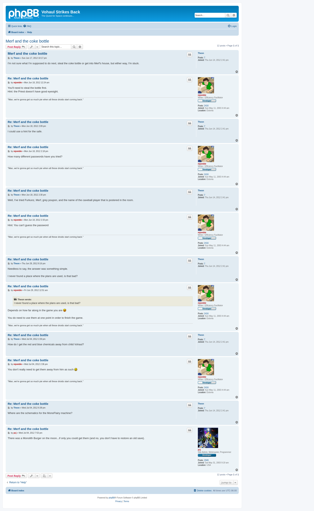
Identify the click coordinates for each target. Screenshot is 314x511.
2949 (206, 460)
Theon (201, 53)
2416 (206, 106)
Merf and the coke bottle (27, 41)
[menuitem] (27, 26)
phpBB (112, 498)
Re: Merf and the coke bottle (28, 78)
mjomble (202, 95)
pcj (199, 450)
